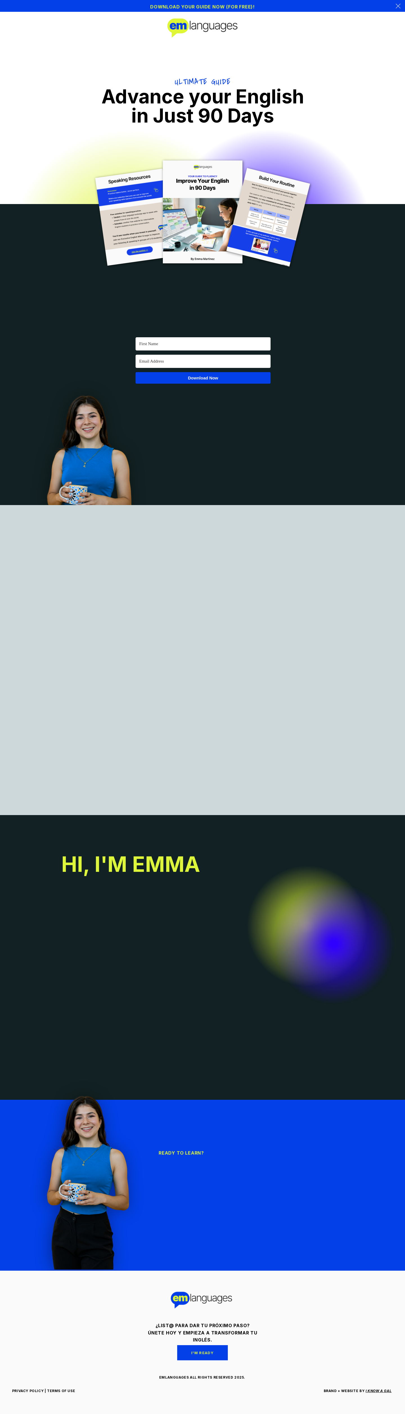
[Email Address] (203, 361)
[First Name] (203, 343)
